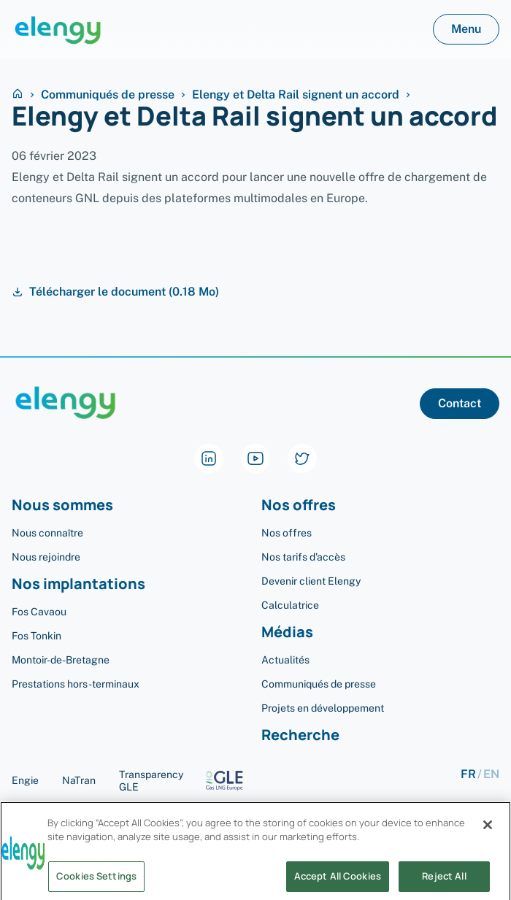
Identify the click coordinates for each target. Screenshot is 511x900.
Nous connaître (47, 533)
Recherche (300, 735)
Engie (25, 780)
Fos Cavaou (39, 612)
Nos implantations (78, 584)
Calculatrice (290, 605)
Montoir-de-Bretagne (61, 660)
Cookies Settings (96, 881)
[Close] (488, 830)
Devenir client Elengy (311, 581)
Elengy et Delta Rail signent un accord (295, 95)
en (491, 775)
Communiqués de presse (107, 95)
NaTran (79, 780)
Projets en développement (322, 708)
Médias (287, 632)
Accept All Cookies (337, 881)
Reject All (444, 881)
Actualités (285, 660)
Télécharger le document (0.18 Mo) (115, 292)
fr (468, 775)
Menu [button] (466, 29)
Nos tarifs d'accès (303, 557)
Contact (459, 403)
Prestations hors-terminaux (75, 684)
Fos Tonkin (36, 636)
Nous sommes (62, 505)
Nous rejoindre (46, 557)
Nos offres (298, 505)
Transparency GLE (186, 781)
